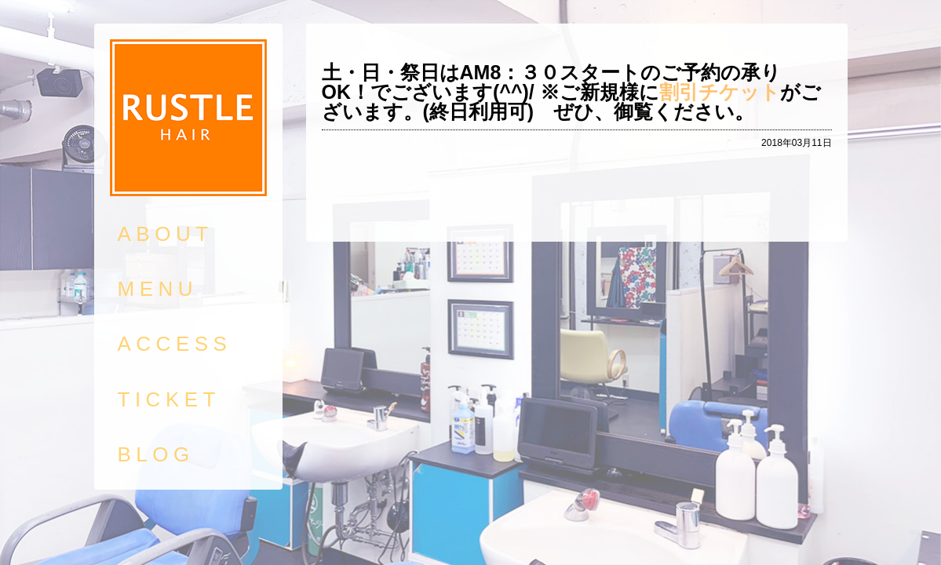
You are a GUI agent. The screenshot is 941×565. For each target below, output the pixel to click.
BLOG (156, 454)
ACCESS (175, 343)
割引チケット (719, 92)
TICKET (169, 399)
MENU (158, 289)
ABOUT (165, 234)
